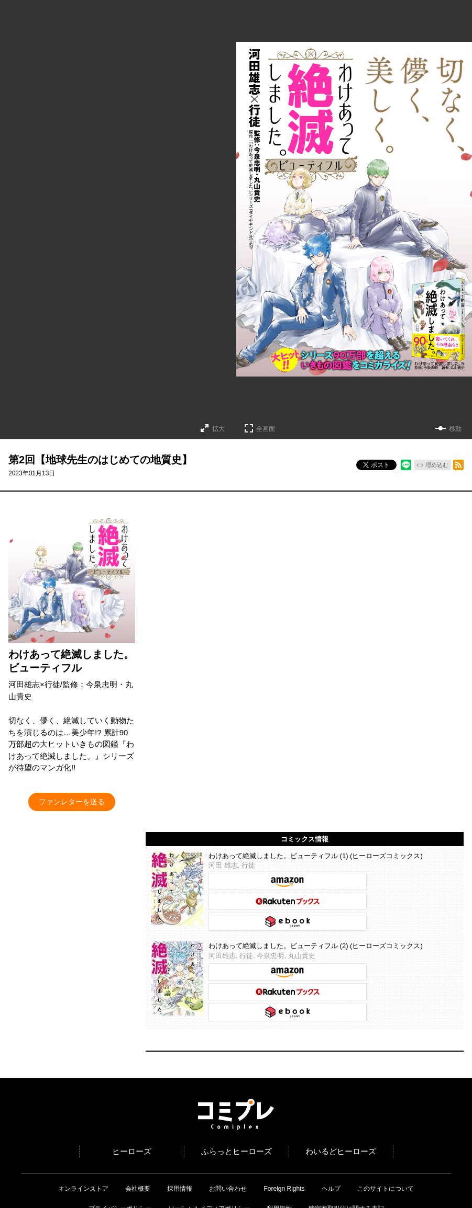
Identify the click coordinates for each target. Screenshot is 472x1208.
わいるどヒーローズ (340, 1151)
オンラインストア (83, 1188)
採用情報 (179, 1188)
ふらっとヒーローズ (236, 1151)
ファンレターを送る (72, 801)
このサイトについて (385, 1188)
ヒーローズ (131, 1151)
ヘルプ (331, 1188)
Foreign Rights (284, 1188)
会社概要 (137, 1188)
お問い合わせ (228, 1188)
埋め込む (436, 465)
